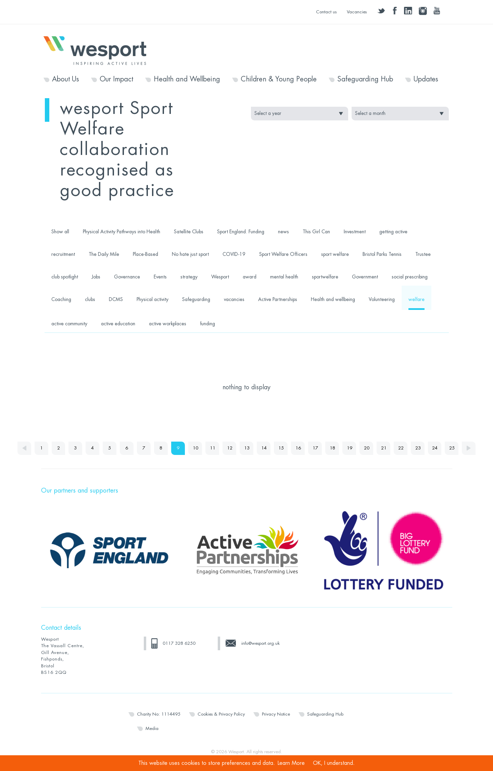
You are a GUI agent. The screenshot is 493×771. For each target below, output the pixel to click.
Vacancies (357, 12)
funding (207, 323)
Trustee (423, 254)
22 (401, 448)
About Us (65, 79)
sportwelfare (325, 276)
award (249, 276)
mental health (284, 276)
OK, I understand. (334, 763)
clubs (90, 299)
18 (332, 448)
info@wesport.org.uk (260, 643)
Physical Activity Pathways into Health (121, 231)
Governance (127, 276)
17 (315, 448)
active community (69, 323)
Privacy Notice (276, 714)
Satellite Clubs (188, 231)
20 (366, 448)
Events (160, 276)
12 (229, 448)
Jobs (96, 276)
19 (349, 448)
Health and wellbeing (333, 299)
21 (384, 448)
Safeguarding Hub (365, 79)
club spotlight (64, 276)
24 (435, 448)
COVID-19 (234, 254)
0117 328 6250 (179, 643)
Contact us (326, 12)
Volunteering (382, 299)
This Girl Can (316, 231)
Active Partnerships (277, 299)
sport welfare (335, 254)
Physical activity (152, 299)
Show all (60, 231)
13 (247, 448)
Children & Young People (279, 79)
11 (212, 448)
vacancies (234, 299)
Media (152, 728)
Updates (426, 79)
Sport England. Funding (240, 231)
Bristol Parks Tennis (382, 254)
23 (418, 448)
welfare (416, 299)
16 (298, 448)
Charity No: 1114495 (158, 714)
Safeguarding (196, 299)
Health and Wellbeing (187, 79)
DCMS (116, 299)
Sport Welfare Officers (283, 254)
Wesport (98, 50)
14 (264, 448)
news (283, 231)
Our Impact (116, 79)
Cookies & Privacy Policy (221, 714)
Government (365, 276)
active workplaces (167, 323)
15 (281, 448)
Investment (355, 231)
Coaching (61, 299)
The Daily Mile (104, 254)
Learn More (291, 763)
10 (195, 448)
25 (452, 448)
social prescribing (410, 276)
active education (118, 323)
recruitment (63, 254)
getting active (393, 231)
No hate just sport (190, 254)
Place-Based (145, 254)
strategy (189, 276)
